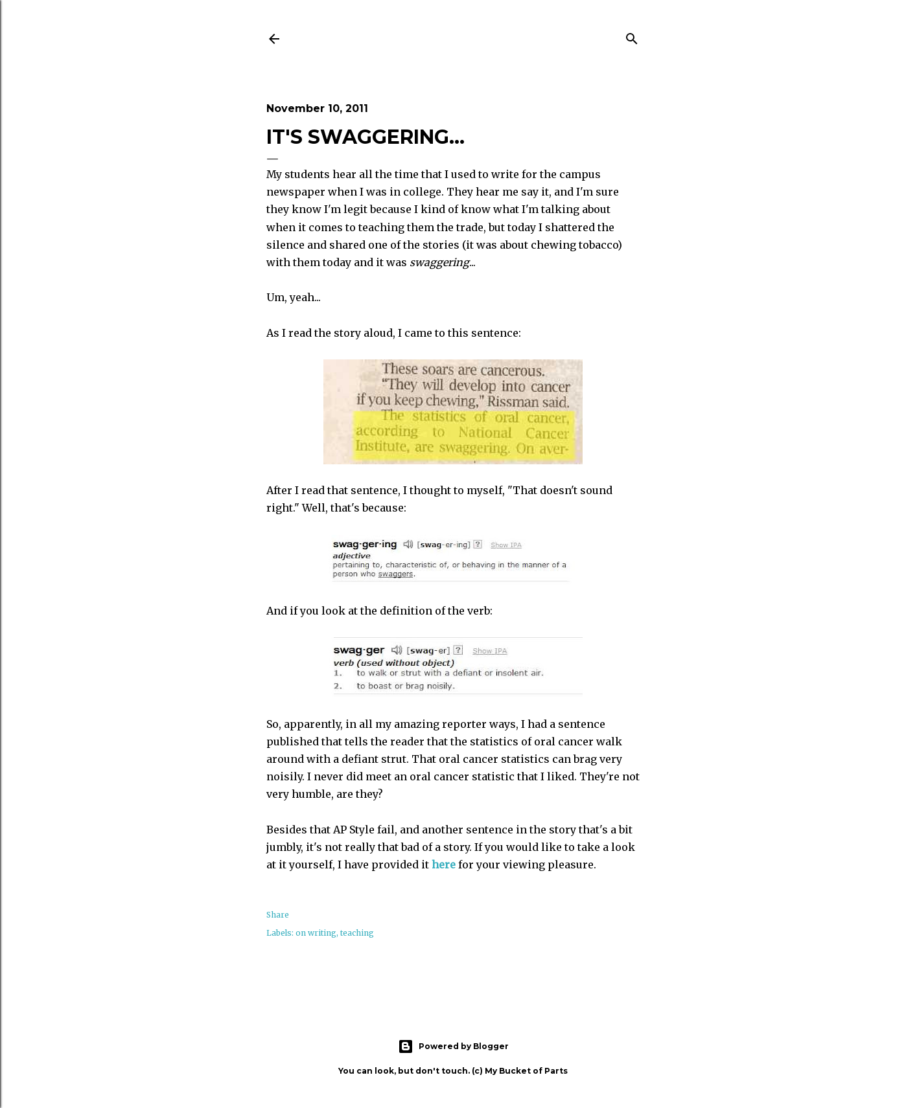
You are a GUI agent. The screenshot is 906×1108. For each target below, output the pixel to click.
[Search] (632, 36)
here (445, 864)
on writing (316, 933)
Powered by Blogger (453, 1046)
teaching (357, 933)
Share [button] (277, 915)
